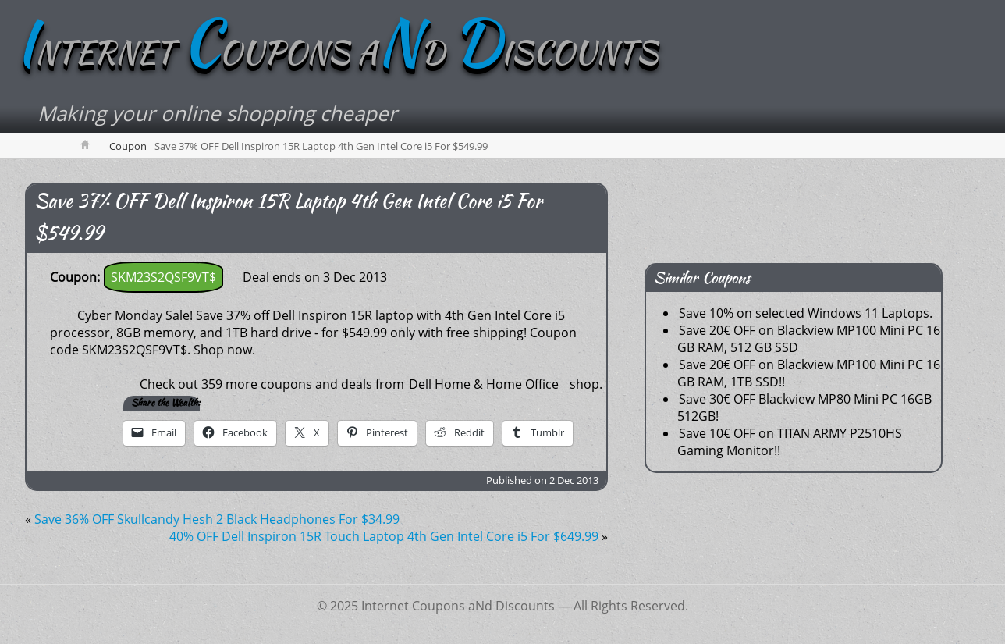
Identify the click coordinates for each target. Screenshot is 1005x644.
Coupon (128, 146)
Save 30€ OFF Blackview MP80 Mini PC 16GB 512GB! (804, 407)
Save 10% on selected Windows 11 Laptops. (805, 313)
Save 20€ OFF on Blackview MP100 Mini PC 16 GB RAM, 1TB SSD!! (808, 373)
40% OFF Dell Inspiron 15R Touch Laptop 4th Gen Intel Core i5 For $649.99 (383, 536)
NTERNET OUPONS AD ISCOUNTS (337, 52)
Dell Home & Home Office (484, 384)
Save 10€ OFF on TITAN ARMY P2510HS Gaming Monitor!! (789, 442)
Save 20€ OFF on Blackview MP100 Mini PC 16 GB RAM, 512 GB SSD (808, 339)
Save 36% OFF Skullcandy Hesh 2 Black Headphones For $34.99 (217, 519)
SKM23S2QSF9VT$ (163, 277)
